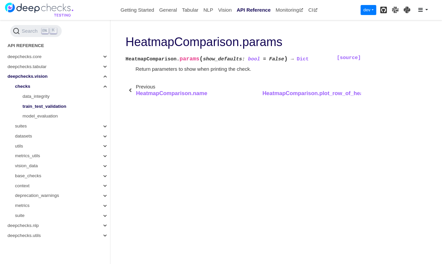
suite (20, 215)
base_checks (28, 175)
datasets (23, 136)
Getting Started (137, 10)
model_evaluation (40, 115)
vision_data (26, 165)
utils (19, 146)
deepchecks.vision (28, 76)
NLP (208, 10)
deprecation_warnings (37, 195)
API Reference (254, 10)
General (168, 10)
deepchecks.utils (24, 235)
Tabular (190, 10)
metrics (22, 205)
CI (313, 10)
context (22, 185)
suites (21, 125)
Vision (225, 10)
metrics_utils (27, 155)
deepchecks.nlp (23, 225)
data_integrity (36, 96)
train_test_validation (44, 106)
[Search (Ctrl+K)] (36, 31)
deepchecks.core (25, 56)
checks (22, 86)
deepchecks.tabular (27, 66)
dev (366, 9)
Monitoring (289, 10)
